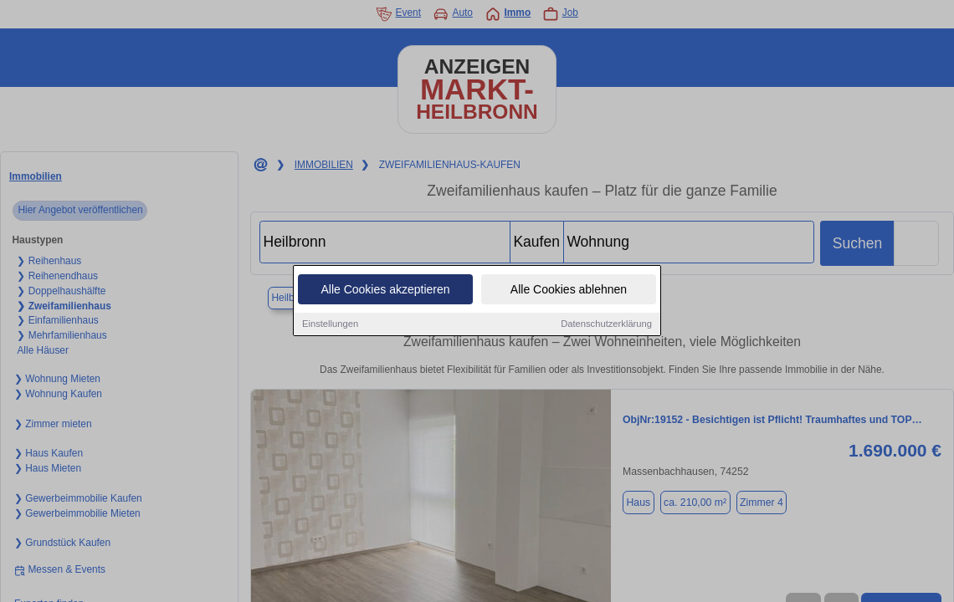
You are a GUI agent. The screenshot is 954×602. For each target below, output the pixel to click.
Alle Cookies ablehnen (568, 291)
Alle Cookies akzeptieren (385, 291)
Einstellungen (330, 325)
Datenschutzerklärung (606, 325)
